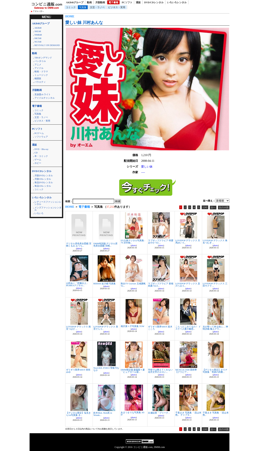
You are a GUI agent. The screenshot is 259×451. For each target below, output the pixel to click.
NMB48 (38, 34)
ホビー (37, 163)
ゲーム (37, 159)
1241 (205, 207)
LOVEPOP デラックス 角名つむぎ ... (215, 241)
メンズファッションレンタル (47, 208)
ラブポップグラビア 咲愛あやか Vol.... (160, 241)
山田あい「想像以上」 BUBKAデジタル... (77, 284)
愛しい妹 (147, 166)
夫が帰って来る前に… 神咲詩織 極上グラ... (215, 327)
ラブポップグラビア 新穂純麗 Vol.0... (160, 284)
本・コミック (41, 156)
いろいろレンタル (177, 2)
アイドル (38, 68)
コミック (71, 7)
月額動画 (100, 2)
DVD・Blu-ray (41, 149)
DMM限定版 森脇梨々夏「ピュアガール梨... (133, 370)
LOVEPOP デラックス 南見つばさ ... (78, 327)
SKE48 (37, 31)
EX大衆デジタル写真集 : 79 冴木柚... (133, 241)
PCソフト (127, 2)
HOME (69, 16)
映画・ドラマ (41, 71)
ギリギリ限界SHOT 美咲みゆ (78, 370)
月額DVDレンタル (43, 175)
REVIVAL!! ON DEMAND (47, 45)
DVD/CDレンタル (154, 2)
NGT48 (37, 41)
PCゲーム (39, 133)
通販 (138, 2)
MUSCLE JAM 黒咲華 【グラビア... (186, 370)
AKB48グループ (74, 2)
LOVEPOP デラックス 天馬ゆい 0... (187, 241)
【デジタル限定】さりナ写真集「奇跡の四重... (215, 370)
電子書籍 (113, 2)
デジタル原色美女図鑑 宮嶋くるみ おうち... (78, 244)
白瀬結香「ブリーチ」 (159, 413)
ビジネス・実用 (116, 7)
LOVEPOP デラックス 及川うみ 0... (187, 284)
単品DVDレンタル (43, 182)
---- (143, 172)
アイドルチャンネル (44, 98)
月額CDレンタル (42, 179)
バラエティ (40, 82)
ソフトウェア (41, 136)
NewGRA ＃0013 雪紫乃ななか (106, 369)
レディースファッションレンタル (47, 203)
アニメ (37, 64)
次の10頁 (224, 207)
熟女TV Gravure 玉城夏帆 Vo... (133, 284)
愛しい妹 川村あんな (84, 22)
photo (79, 248)
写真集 (82, 7)
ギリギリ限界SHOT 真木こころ (160, 327)
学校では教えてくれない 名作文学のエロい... (160, 370)
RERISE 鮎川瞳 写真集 (104, 283)
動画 (89, 2)
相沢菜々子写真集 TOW (132, 326)
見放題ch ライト (42, 94)
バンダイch (39, 61)
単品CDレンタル (42, 186)
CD (36, 152)
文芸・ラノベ (97, 7)
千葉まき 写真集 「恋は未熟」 (216, 413)
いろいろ (38, 213)
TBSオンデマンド (43, 57)
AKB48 (37, 28)
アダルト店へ (38, 11)
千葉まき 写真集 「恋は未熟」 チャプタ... (188, 413)
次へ (213, 207)
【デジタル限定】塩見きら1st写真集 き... (78, 414)
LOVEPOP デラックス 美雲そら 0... (105, 327)
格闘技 (37, 78)
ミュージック (41, 75)
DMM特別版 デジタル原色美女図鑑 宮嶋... (105, 244)
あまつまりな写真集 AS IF (132, 413)
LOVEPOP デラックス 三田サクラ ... (215, 284)
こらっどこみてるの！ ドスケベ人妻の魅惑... (188, 327)
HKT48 (37, 38)
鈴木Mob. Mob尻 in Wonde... (102, 414)
